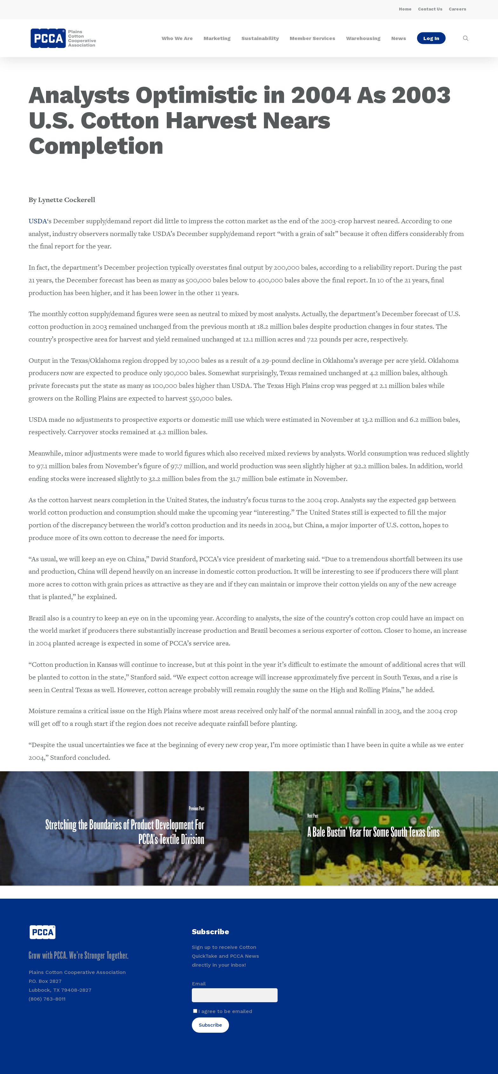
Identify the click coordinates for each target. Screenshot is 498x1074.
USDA (38, 221)
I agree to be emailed (225, 1011)
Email (199, 984)
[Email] (235, 995)
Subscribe (210, 1025)
